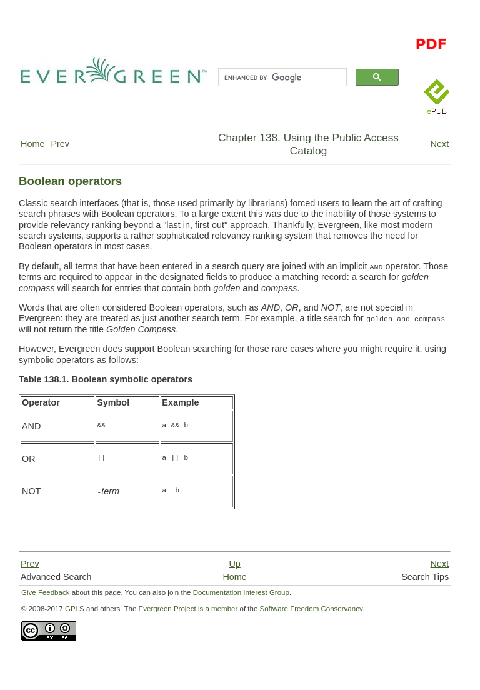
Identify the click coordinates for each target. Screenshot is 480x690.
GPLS (74, 608)
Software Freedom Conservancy (311, 608)
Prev (60, 144)
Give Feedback (45, 592)
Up (234, 564)
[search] (281, 77)
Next (440, 144)
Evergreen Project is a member (188, 608)
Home (32, 144)
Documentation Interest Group (241, 592)
